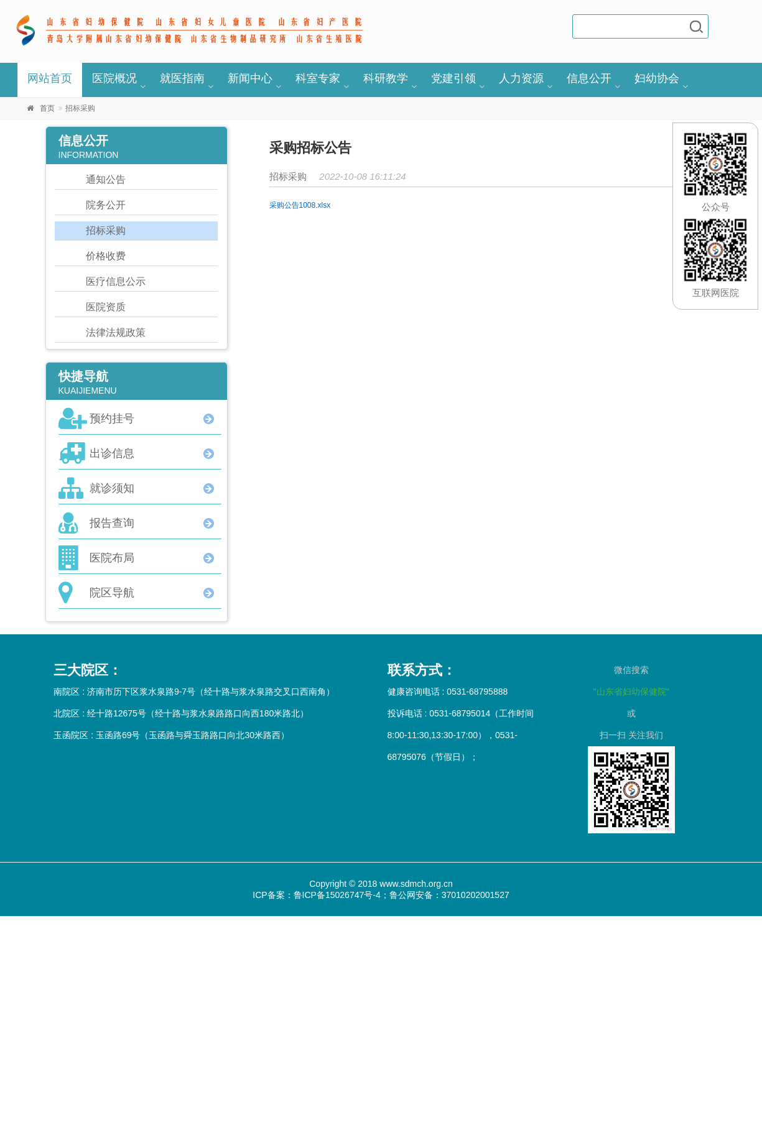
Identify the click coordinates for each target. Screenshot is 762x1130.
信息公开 (589, 78)
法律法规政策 (116, 332)
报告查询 (112, 523)
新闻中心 (250, 78)
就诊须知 (112, 488)
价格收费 (106, 256)
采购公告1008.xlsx (300, 205)
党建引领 (453, 78)
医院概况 (114, 78)
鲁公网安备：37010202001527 (449, 895)
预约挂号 (112, 418)
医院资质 (106, 307)
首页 (47, 108)
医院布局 (112, 558)
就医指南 (182, 78)
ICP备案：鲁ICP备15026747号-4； (321, 895)
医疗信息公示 (116, 281)
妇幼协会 (656, 78)
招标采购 (106, 230)
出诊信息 (112, 453)
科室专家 (317, 78)
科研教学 (385, 78)
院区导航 (112, 592)
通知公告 (106, 179)
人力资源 (521, 78)
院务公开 (106, 205)
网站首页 (49, 78)
